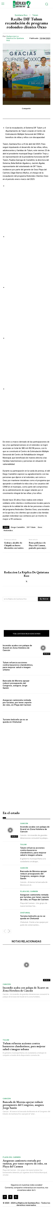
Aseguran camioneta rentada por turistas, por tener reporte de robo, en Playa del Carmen (17, 702)
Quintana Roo (21, 15)
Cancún (24, 823)
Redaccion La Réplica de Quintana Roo (15, 38)
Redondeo (8, 530)
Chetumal (25, 913)
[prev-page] (4, 931)
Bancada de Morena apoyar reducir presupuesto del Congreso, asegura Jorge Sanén (16, 684)
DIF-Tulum (31, 527)
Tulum (35, 15)
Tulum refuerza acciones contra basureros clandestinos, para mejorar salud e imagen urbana (18, 666)
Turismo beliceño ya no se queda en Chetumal (15, 720)
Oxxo (40, 527)
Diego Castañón (18, 527)
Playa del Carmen (29, 891)
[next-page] (9, 931)
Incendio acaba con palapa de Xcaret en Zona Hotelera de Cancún (17, 648)
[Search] (44, 599)
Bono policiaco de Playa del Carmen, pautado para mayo (37, 545)
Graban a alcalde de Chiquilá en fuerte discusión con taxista (13, 545)
